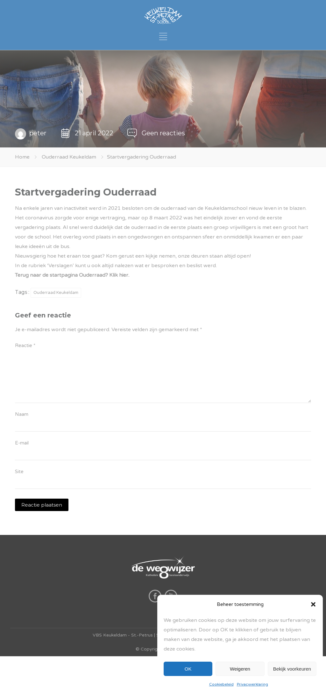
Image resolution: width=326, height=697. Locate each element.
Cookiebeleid (221, 684)
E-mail (22, 443)
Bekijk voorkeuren (292, 669)
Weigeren (240, 669)
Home (22, 157)
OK (188, 669)
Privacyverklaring (252, 684)
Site (19, 471)
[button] (313, 604)
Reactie (25, 345)
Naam (21, 414)
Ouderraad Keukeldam (69, 157)
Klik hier (118, 275)
